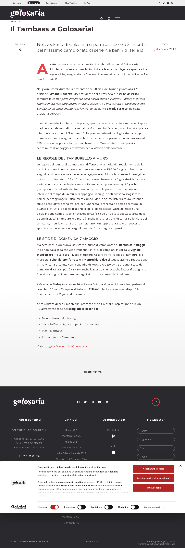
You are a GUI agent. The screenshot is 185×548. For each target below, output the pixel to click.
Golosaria (33, 3)
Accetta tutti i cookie (153, 504)
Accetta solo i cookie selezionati (153, 513)
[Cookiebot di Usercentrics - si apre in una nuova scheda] (18, 542)
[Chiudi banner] (181, 501)
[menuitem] (71, 430)
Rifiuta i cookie (153, 523)
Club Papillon (71, 3)
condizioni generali (158, 463)
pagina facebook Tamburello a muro (70, 346)
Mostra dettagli (152, 542)
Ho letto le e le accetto (155, 465)
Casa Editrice (51, 3)
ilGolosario (16, 3)
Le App (87, 3)
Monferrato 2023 (165, 49)
